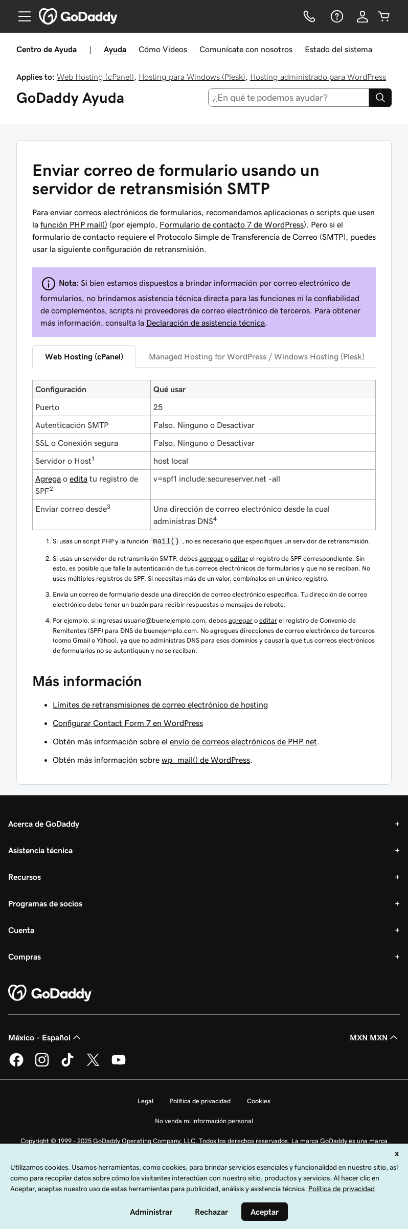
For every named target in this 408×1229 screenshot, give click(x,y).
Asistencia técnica (40, 850)
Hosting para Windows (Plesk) (192, 77)
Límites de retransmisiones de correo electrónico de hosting (160, 704)
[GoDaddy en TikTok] (67, 1065)
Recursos (24, 877)
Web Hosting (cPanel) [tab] (84, 356)
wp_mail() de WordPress (206, 760)
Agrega (48, 478)
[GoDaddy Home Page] (50, 993)
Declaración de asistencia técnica (205, 322)
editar (239, 558)
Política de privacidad (200, 1101)
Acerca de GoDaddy (43, 824)
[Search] (380, 97)
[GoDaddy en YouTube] (118, 1065)
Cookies (258, 1101)
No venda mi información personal (204, 1121)
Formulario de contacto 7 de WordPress (232, 224)
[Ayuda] (336, 16)
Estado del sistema (338, 49)
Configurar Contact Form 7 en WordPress (128, 723)
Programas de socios (45, 903)
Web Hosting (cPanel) (95, 77)
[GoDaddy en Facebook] (16, 1065)
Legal (145, 1101)
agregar (211, 558)
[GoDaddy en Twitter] (93, 1065)
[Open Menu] (20, 16)
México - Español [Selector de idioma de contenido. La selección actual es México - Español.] (45, 1037)
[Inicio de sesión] (362, 16)
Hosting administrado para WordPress (318, 77)
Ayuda (115, 49)
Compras (24, 956)
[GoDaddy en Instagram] (42, 1065)
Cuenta (21, 930)
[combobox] (289, 97)
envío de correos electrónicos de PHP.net (243, 741)
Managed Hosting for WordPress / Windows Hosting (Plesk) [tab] (257, 356)
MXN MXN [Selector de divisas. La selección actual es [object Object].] (375, 1037)
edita (78, 478)
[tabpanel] (204, 517)
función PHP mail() (73, 224)
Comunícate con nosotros (245, 49)
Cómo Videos (163, 49)
